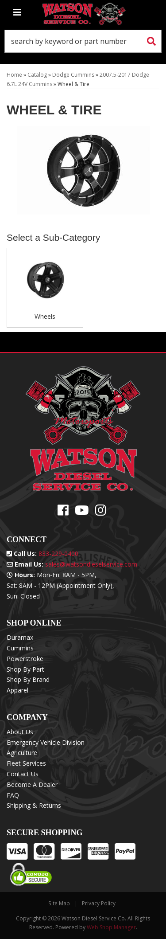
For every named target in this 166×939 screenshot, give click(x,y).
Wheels (45, 316)
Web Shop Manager (111, 927)
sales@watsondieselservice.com (91, 564)
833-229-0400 (58, 553)
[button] (83, 41)
